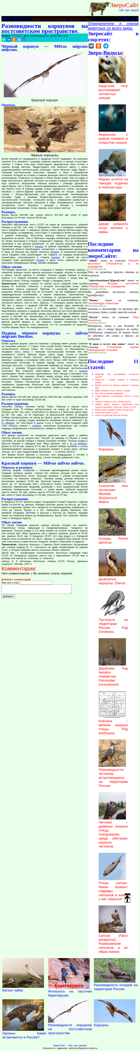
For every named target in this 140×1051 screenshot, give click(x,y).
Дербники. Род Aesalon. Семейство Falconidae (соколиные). (113, 674)
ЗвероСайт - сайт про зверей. (70, 1045)
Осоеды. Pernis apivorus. (113, 539)
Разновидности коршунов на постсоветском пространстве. (70, 1029)
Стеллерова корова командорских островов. (113, 348)
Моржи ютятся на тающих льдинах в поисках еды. (113, 181)
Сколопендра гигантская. (103, 303)
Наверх (128, 897)
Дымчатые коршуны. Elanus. (112, 579)
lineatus (39, 246)
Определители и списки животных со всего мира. (113, 25)
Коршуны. (112, 447)
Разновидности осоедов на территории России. (116, 987)
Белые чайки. (13, 990)
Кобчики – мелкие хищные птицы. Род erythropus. (113, 725)
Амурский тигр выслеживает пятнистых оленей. (62, 19)
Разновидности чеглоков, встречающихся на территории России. (113, 776)
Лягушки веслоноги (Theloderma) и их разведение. (113, 263)
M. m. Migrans (78, 443)
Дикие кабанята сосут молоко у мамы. (113, 226)
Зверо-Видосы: (16, 18)
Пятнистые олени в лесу (106, 412)
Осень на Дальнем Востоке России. (111, 415)
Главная (127, 18)
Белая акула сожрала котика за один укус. (114, 410)
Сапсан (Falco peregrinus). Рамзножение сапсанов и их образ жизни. (113, 942)
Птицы (17, 35)
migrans (83, 370)
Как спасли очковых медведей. (109, 393)
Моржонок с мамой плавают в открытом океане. (113, 137)
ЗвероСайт (124, 4)
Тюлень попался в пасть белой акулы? (113, 401)
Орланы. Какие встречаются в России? (24, 1035)
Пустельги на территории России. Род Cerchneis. (113, 624)
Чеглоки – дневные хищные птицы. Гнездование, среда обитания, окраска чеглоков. (113, 832)
